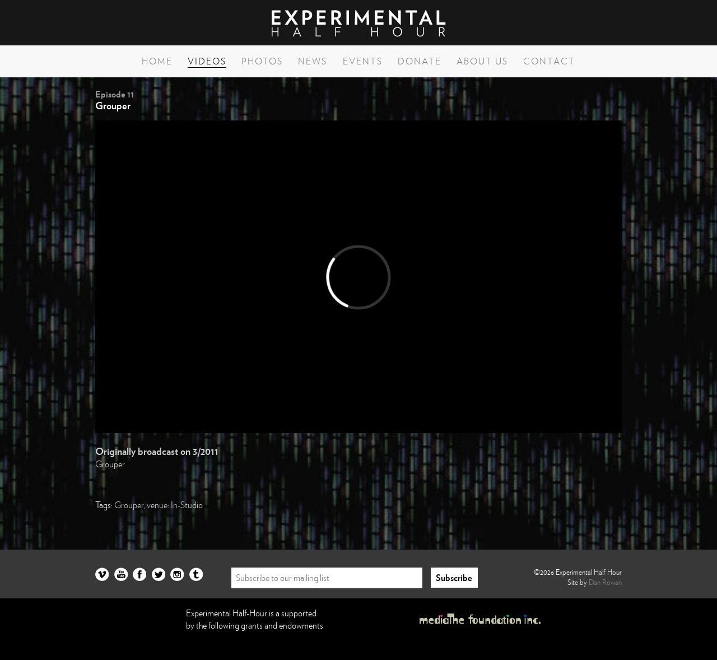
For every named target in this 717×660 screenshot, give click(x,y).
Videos (207, 61)
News (312, 61)
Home (157, 61)
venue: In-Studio (175, 505)
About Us (482, 61)
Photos (262, 61)
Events (363, 61)
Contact (549, 61)
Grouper (110, 464)
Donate (419, 61)
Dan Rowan (605, 582)
